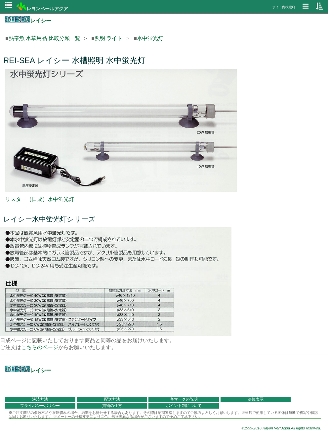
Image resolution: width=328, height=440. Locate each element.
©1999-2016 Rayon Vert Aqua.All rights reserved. (281, 428)
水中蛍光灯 (150, 38)
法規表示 (256, 399)
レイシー (28, 20)
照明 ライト (108, 38)
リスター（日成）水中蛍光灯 (39, 199)
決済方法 (40, 399)
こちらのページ (39, 347)
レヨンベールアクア (42, 8)
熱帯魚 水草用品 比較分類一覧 (44, 38)
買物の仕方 (112, 405)
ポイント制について (184, 405)
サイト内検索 (283, 7)
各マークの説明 (184, 399)
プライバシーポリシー (40, 405)
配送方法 (112, 399)
